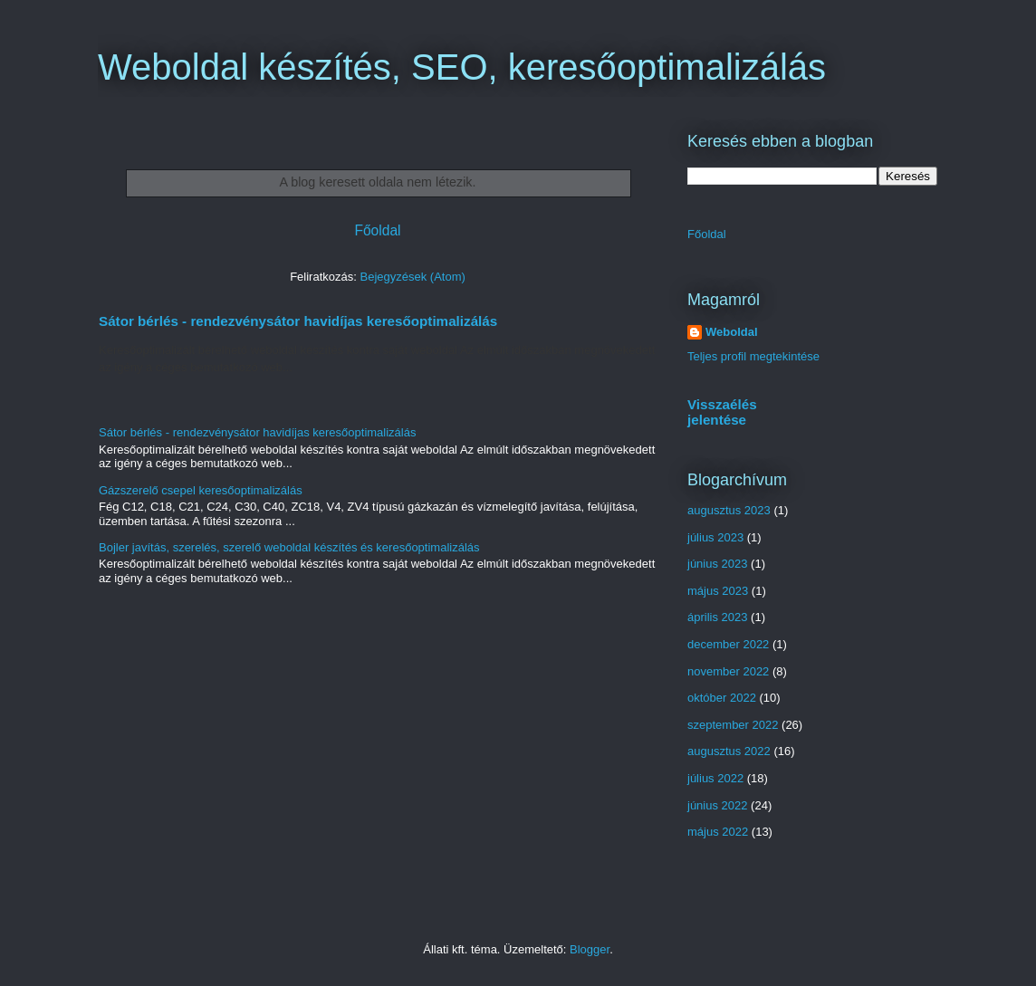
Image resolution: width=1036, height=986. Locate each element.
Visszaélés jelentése (722, 412)
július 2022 (715, 778)
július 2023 (715, 537)
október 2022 (721, 697)
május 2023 (717, 591)
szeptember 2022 (732, 725)
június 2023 (717, 563)
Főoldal (377, 230)
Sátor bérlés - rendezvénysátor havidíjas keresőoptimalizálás (298, 321)
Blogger (589, 949)
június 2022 (717, 805)
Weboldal (731, 332)
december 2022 (728, 644)
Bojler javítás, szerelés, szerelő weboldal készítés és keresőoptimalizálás (289, 547)
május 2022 (717, 831)
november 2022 (728, 671)
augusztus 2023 (729, 510)
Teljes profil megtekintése (753, 356)
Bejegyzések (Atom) (412, 276)
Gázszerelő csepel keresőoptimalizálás (200, 490)
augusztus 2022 (729, 751)
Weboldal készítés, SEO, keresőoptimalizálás (462, 67)
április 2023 (717, 617)
